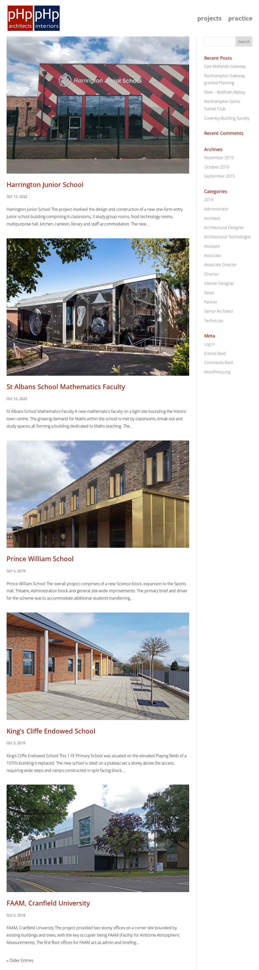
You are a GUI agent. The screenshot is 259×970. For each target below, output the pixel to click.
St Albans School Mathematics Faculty (66, 386)
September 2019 (219, 176)
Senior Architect (218, 311)
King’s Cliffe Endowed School (51, 730)
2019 (208, 199)
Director (211, 274)
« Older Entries (20, 960)
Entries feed (215, 353)
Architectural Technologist (227, 237)
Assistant (212, 246)
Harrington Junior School (45, 184)
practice (240, 19)
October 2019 (216, 167)
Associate (212, 255)
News (209, 293)
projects (209, 19)
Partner (210, 302)
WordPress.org (217, 372)
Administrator (216, 209)
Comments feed (218, 362)
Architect (212, 218)
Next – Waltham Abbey (224, 92)
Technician (213, 320)
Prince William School (40, 558)
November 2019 (218, 157)
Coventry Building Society (226, 118)
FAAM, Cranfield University (48, 903)
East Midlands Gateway (225, 66)
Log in (209, 344)
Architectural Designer (224, 227)
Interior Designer (219, 283)
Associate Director (220, 264)
